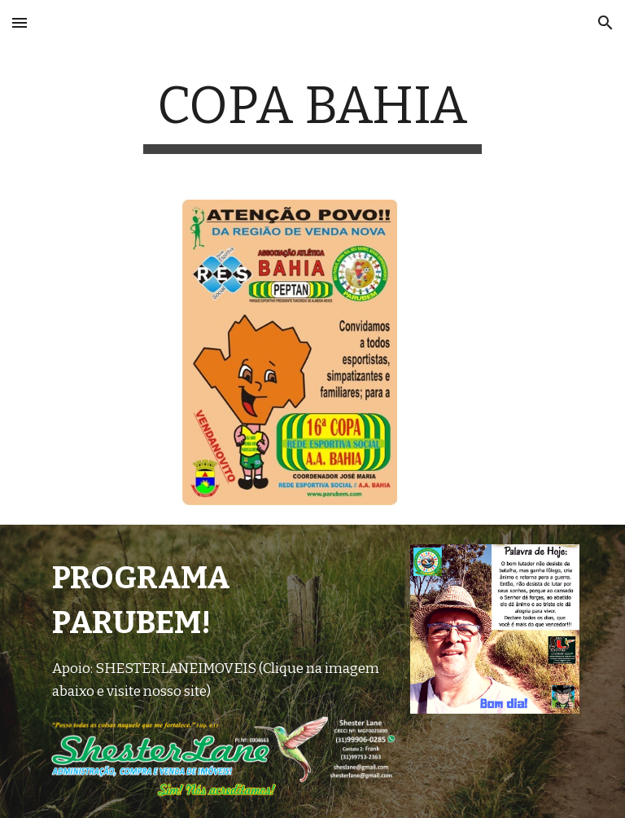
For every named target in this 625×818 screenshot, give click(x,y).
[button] (19, 22)
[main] (312, 114)
